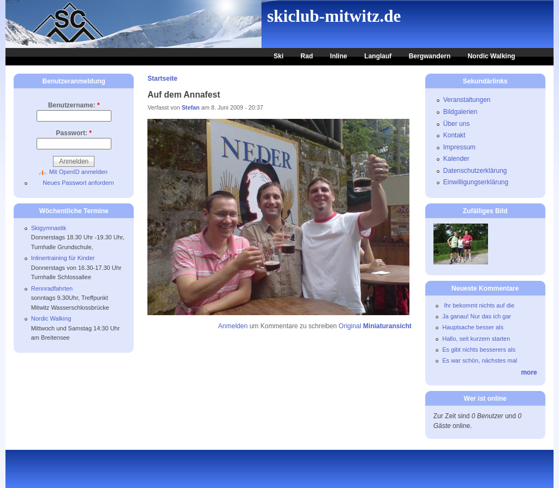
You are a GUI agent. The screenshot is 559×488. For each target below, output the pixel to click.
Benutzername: (74, 105)
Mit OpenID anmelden (78, 171)
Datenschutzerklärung (475, 170)
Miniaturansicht (387, 326)
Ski (278, 56)
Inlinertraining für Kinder (63, 258)
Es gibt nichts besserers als (478, 349)
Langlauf (377, 56)
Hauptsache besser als (472, 327)
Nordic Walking (491, 56)
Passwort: (74, 133)
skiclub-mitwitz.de (334, 16)
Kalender (456, 158)
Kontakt (454, 135)
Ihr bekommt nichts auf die (478, 305)
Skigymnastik (49, 228)
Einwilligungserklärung (475, 182)
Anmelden (233, 326)
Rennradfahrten (52, 288)
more (529, 372)
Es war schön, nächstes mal (479, 360)
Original (349, 326)
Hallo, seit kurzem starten (476, 338)
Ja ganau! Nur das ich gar (476, 316)
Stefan (191, 107)
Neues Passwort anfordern (78, 182)
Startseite (162, 78)
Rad (307, 56)
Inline (338, 56)
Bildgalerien (460, 112)
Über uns (456, 124)
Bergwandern (430, 56)
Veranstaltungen (467, 100)
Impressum (459, 147)
